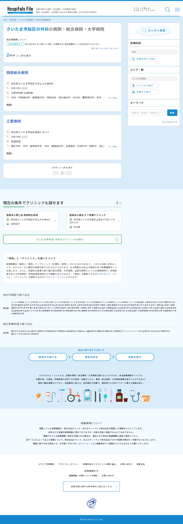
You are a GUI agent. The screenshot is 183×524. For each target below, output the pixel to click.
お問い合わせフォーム (82, 443)
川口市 (160, 302)
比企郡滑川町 (123, 308)
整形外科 (15, 331)
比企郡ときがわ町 (30, 310)
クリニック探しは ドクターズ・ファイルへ (145, 9)
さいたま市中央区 (77, 302)
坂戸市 (20, 308)
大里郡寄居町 (143, 310)
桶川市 (139, 305)
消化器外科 (32, 331)
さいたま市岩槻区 (136, 302)
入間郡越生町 (111, 308)
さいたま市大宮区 (46, 302)
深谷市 (73, 305)
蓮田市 (14, 308)
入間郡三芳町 (86, 308)
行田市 (166, 302)
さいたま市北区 (31, 302)
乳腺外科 (81, 331)
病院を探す (135, 357)
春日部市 (48, 305)
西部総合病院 (17, 72)
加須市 (26, 305)
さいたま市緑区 (121, 302)
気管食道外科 (51, 331)
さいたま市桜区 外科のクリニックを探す (60, 239)
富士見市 (165, 305)
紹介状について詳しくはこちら (105, 48)
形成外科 (23, 331)
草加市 (86, 305)
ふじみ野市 (55, 308)
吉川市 (47, 308)
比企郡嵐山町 (135, 308)
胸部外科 (109, 331)
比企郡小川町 (147, 308)
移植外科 (35, 334)
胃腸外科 (41, 331)
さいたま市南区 (108, 302)
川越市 (147, 302)
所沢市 (14, 305)
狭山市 (55, 305)
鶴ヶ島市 (33, 308)
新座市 (133, 305)
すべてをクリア (169, 121)
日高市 (41, 308)
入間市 (108, 305)
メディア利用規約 (46, 464)
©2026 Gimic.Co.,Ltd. (91, 519)
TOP (5, 19)
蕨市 (97, 305)
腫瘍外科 (101, 331)
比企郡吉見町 (170, 308)
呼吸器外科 (62, 331)
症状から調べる (48, 357)
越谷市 (92, 305)
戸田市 (102, 305)
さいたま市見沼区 (62, 302)
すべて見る (112, 98)
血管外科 (146, 331)
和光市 (127, 305)
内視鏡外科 (118, 331)
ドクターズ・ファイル (55, 277)
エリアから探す (142, 85)
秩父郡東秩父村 (94, 310)
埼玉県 (13, 19)
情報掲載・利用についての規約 (83, 475)
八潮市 (158, 305)
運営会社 (141, 464)
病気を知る (91, 357)
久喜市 (145, 305)
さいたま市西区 (17, 302)
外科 (38, 19)
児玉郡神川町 (119, 310)
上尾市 (79, 305)
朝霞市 (115, 305)
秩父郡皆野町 (56, 310)
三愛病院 (13, 121)
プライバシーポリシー (69, 464)
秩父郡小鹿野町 (81, 310)
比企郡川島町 (159, 308)
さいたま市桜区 (26, 19)
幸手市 (26, 308)
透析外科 (27, 334)
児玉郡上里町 (131, 310)
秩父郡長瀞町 (68, 310)
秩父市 (172, 302)
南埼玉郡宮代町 (156, 310)
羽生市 (61, 305)
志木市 (121, 305)
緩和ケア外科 (17, 334)
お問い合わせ (126, 464)
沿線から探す (141, 91)
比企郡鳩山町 (17, 310)
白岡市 (63, 308)
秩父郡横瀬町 (44, 310)
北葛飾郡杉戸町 (169, 310)
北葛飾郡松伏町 (17, 313)
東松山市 (40, 305)
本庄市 (32, 305)
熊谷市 (153, 302)
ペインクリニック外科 (132, 331)
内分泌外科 (155, 331)
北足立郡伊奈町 (73, 308)
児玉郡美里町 (107, 310)
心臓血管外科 (91, 331)
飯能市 (20, 305)
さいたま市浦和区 (93, 302)
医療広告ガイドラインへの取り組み (99, 464)
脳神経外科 (72, 331)
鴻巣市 (67, 305)
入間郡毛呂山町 (98, 308)
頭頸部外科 (165, 331)
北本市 (152, 305)
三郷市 (172, 305)
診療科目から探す (144, 58)
